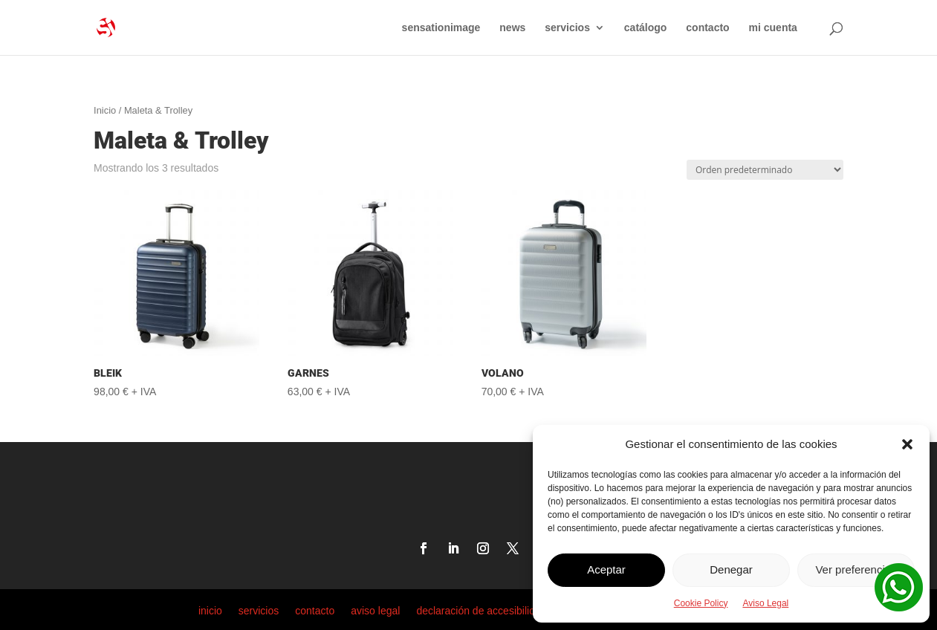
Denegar (731, 569)
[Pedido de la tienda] (765, 170)
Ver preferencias (855, 569)
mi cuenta (773, 27)
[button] (907, 444)
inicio (210, 610)
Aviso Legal (765, 603)
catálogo (645, 27)
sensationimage (441, 27)
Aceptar (606, 569)
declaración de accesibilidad (481, 610)
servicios (567, 27)
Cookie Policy (701, 603)
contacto (707, 27)
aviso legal (375, 610)
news (512, 27)
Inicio (105, 110)
